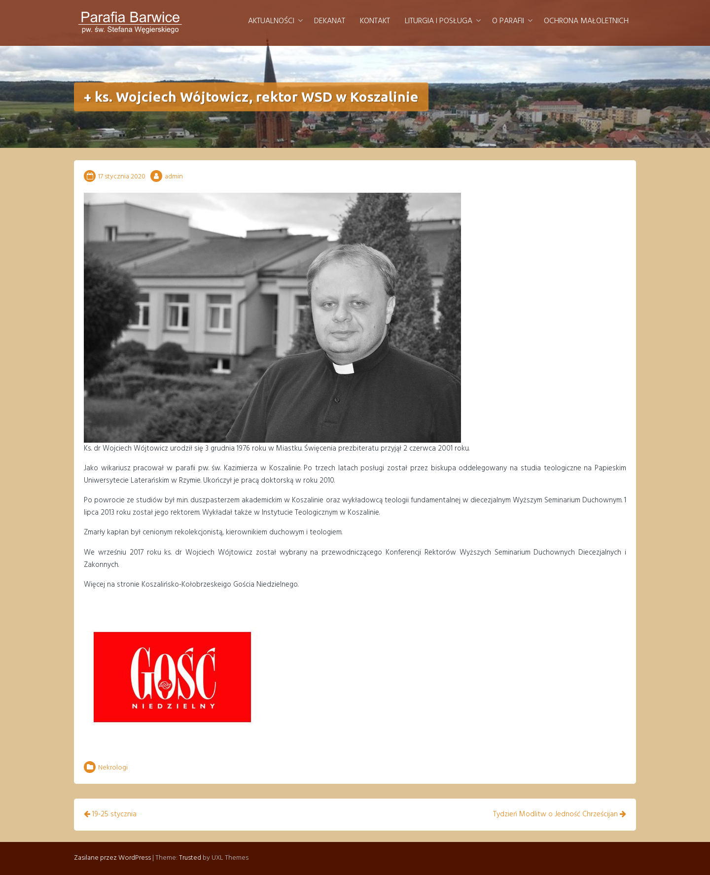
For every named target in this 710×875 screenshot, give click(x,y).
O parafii (508, 21)
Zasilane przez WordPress (112, 858)
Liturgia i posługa (438, 21)
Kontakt (375, 21)
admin (174, 176)
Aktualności (271, 21)
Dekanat (329, 21)
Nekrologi (113, 767)
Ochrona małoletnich (586, 21)
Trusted (190, 858)
